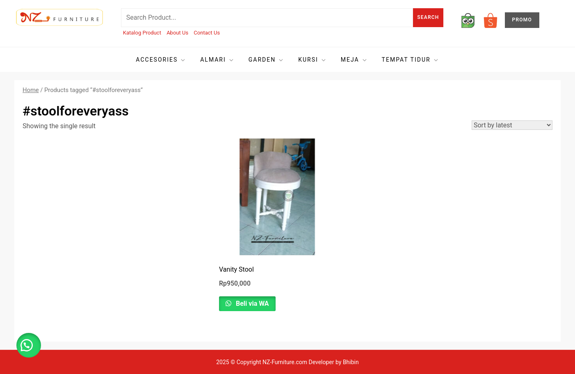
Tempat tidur (410, 59)
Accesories (161, 59)
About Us (177, 33)
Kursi (312, 59)
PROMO (522, 20)
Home (31, 90)
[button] (28, 345)
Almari (217, 59)
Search (428, 17)
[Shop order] (512, 125)
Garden (266, 59)
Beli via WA (251, 303)
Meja (354, 59)
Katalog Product (142, 33)
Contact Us (207, 33)
